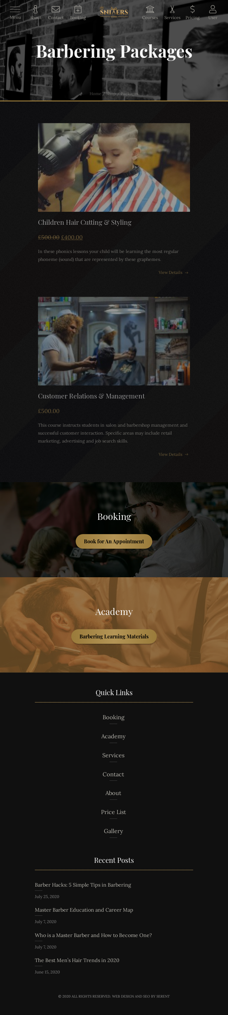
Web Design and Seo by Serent (141, 996)
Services (113, 755)
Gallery (113, 831)
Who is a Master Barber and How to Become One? (93, 935)
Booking (113, 717)
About (113, 793)
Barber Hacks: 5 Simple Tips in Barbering (83, 885)
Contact (113, 774)
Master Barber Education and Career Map (84, 910)
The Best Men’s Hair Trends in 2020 (77, 960)
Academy (113, 736)
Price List (113, 812)
